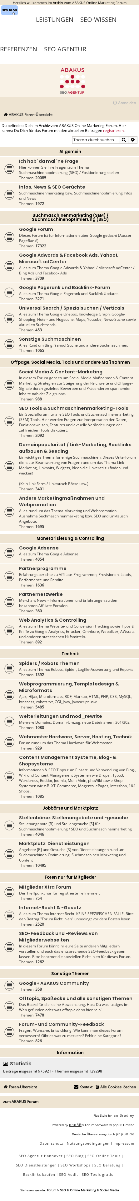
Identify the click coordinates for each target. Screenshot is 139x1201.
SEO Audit (68, 1174)
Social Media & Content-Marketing (60, 372)
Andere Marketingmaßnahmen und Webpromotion (62, 501)
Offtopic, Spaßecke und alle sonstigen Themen (75, 998)
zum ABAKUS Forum (20, 1101)
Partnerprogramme (43, 568)
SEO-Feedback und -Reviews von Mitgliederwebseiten (58, 936)
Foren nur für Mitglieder (70, 877)
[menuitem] (124, 103)
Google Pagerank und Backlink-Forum (64, 287)
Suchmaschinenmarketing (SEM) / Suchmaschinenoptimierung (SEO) (70, 217)
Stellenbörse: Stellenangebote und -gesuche (73, 818)
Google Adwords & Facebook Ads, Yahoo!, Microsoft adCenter (68, 258)
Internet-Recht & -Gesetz (50, 907)
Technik (70, 654)
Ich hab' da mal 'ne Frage (48, 161)
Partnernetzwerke (41, 594)
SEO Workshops (76, 1165)
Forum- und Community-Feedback (61, 1024)
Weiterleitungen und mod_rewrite (60, 716)
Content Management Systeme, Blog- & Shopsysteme (68, 760)
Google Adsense (39, 548)
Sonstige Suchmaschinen (50, 339)
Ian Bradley (123, 1115)
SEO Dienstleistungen (36, 1165)
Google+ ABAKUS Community (54, 983)
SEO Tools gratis (97, 1174)
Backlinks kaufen (39, 1174)
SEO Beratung (107, 1165)
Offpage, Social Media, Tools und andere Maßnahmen (70, 362)
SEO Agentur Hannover (41, 1155)
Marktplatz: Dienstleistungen (54, 843)
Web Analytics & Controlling (52, 620)
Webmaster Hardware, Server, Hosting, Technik (75, 737)
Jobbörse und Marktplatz (70, 808)
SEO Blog (75, 1155)
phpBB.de (125, 1134)
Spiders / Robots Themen (49, 663)
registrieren (113, 130)
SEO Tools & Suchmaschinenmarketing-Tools (73, 408)
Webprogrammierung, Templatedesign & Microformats (69, 687)
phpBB (75, 1124)
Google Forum (36, 229)
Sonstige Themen (70, 974)
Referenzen (18, 49)
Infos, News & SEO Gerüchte (52, 187)
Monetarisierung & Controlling (70, 538)
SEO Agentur (65, 49)
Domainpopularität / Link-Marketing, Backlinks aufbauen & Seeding (75, 448)
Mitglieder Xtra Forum (45, 887)
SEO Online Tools (104, 1155)
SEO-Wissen (98, 19)
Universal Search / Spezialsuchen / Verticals (71, 308)
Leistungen (54, 19)
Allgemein (70, 152)
